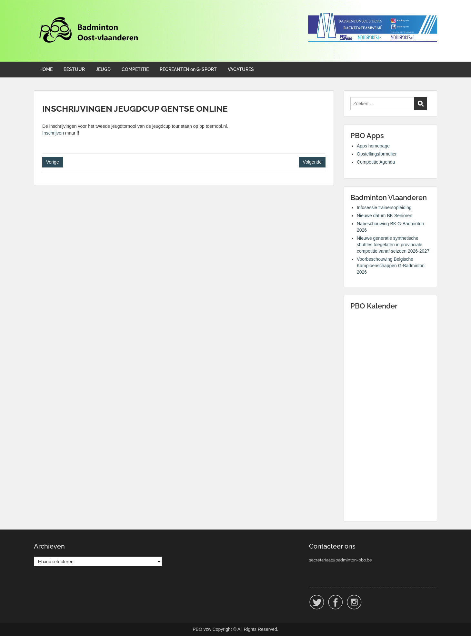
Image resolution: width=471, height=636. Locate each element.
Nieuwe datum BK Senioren (384, 215)
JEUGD (103, 69)
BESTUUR (74, 69)
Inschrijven (53, 133)
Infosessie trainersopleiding (384, 207)
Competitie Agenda (376, 162)
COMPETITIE (135, 69)
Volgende (312, 162)
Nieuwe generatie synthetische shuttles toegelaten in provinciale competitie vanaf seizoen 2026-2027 (393, 245)
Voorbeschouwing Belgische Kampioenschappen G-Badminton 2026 (391, 266)
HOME (46, 69)
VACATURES (241, 69)
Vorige (52, 162)
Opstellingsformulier (377, 153)
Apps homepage (373, 145)
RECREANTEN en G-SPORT (188, 69)
